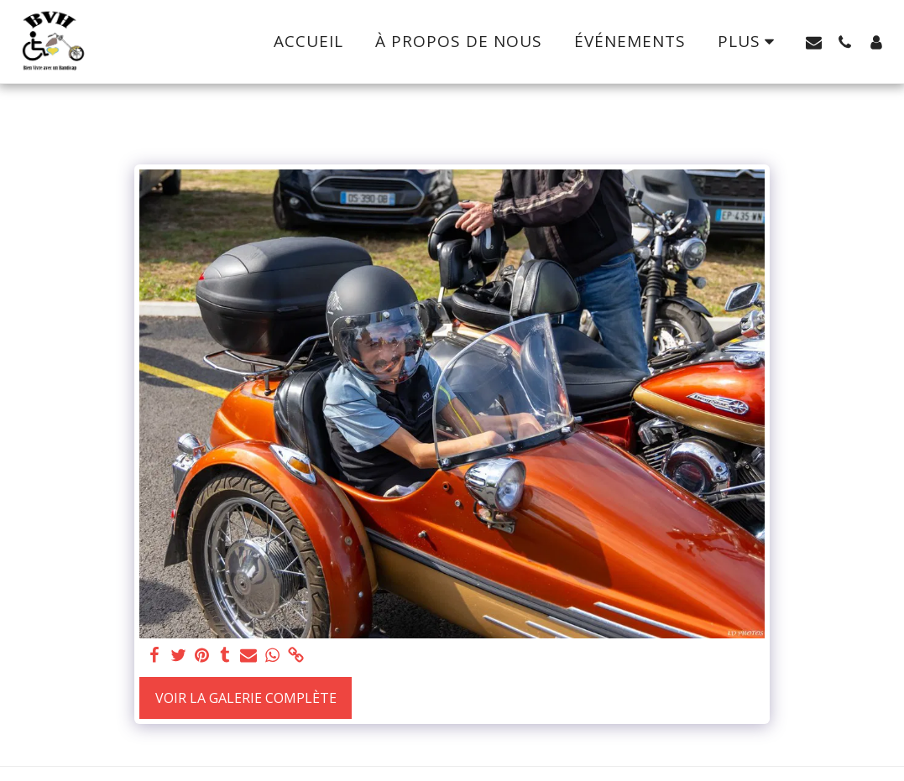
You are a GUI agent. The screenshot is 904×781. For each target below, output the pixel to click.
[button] (813, 42)
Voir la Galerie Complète (246, 698)
